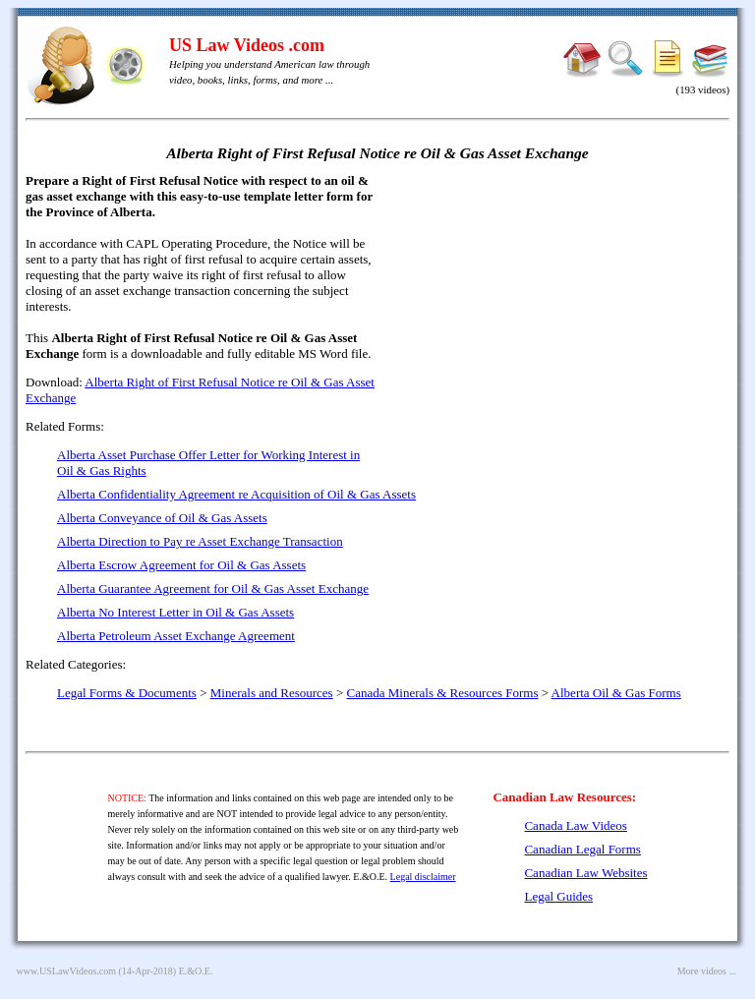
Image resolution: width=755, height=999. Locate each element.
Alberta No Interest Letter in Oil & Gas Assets (175, 612)
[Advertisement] (560, 314)
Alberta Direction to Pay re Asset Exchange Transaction (200, 541)
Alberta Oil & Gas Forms (616, 692)
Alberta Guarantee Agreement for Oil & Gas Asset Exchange (213, 588)
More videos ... (706, 971)
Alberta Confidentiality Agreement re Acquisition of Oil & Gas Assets (236, 494)
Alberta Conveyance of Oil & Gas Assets (162, 517)
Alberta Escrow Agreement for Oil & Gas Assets (181, 565)
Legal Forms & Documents (127, 692)
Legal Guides (558, 896)
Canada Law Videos (575, 825)
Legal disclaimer (423, 876)
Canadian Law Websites (585, 872)
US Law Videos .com (246, 45)
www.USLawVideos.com (67, 971)
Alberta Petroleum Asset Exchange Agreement (176, 635)
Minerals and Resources (271, 692)
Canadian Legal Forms (582, 849)
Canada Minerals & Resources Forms (443, 692)
